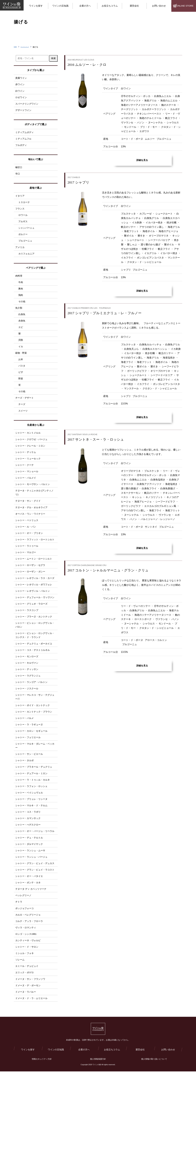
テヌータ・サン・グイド (28, 531)
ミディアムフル (23, 143)
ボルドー (23, 244)
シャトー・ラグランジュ (28, 735)
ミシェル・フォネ (25, 1051)
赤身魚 (22, 336)
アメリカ (20, 258)
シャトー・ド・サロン (27, 1044)
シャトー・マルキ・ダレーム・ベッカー (35, 811)
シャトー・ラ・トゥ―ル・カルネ (33, 849)
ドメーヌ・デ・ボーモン (28, 1086)
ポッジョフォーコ (25, 1002)
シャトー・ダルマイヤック (30, 923)
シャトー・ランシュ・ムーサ (31, 930)
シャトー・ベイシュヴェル (30, 863)
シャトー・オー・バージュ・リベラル (35, 907)
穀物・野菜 (21, 371)
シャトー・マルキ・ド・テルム (32, 877)
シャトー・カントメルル (28, 457)
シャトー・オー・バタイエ (30, 967)
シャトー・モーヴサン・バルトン (33, 513)
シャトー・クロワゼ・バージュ (32, 464)
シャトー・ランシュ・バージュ (32, 937)
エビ (20, 343)
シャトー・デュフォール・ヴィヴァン (35, 647)
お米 (20, 378)
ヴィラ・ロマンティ (26, 1023)
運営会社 (140, 1153)
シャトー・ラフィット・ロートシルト (35, 575)
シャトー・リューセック (28, 485)
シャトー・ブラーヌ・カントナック (35, 670)
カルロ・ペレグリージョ (28, 1009)
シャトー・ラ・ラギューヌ (30, 788)
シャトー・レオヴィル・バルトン (33, 638)
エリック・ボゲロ (25, 1072)
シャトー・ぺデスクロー (28, 898)
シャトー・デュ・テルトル (30, 916)
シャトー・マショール (27, 499)
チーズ (22, 427)
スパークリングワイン (27, 106)
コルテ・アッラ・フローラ (30, 1016)
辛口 (17, 179)
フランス (20, 216)
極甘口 (19, 172)
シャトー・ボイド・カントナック (33, 767)
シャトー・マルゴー (26, 592)
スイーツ (23, 434)
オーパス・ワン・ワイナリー (31, 545)
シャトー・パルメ (25, 781)
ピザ (20, 392)
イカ (20, 364)
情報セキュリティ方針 (42, 1163)
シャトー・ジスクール (27, 749)
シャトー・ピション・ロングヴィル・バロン (33, 679)
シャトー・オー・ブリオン (30, 566)
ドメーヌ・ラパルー (26, 1093)
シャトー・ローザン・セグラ (31, 606)
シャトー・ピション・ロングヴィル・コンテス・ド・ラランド (33, 691)
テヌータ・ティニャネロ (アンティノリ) (35, 522)
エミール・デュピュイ (27, 1065)
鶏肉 (20, 308)
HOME (16, 47)
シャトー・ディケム (26, 478)
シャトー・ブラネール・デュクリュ (35, 835)
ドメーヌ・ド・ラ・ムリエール (32, 1100)
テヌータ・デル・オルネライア (32, 538)
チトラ (19, 995)
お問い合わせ (168, 1153)
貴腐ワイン (21, 78)
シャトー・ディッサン (27, 728)
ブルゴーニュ (25, 251)
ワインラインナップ (32, 47)
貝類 (20, 357)
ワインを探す (28, 1153)
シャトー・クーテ (25, 492)
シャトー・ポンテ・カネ (28, 974)
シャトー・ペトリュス (27, 552)
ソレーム (20, 1058)
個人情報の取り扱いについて (154, 1163)
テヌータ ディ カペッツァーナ (32, 981)
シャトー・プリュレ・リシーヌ (32, 870)
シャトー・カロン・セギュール (32, 795)
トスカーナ (24, 209)
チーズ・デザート (25, 420)
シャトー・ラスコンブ (27, 663)
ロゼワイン (21, 99)
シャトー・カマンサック (28, 891)
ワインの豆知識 (55, 1153)
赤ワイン (20, 85)
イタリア (20, 202)
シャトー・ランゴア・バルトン (32, 742)
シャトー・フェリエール (28, 802)
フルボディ (21, 150)
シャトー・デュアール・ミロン (32, 842)
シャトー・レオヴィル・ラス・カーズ (35, 622)
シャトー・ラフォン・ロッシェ (32, 856)
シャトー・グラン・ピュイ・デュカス (35, 946)
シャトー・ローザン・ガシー (31, 613)
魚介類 (19, 322)
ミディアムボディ (25, 136)
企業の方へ (84, 1153)
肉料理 (19, 287)
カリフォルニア (27, 265)
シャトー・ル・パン (26, 559)
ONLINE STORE (184, 5)
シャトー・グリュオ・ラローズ (32, 656)
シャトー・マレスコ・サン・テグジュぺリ (35, 758)
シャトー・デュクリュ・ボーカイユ (35, 700)
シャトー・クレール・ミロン (31, 471)
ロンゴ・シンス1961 (26, 1030)
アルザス (23, 230)
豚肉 (20, 301)
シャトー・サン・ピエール (30, 821)
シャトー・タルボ (25, 828)
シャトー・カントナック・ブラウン (35, 774)
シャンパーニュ (27, 237)
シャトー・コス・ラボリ (28, 884)
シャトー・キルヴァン (27, 721)
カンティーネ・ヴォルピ (28, 1037)
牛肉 (20, 294)
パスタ (22, 385)
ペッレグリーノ (23, 988)
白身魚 (22, 329)
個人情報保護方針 (98, 1163)
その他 (22, 315)
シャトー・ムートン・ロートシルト (35, 599)
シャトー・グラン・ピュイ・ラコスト (35, 957)
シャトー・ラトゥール (27, 585)
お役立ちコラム (112, 1153)
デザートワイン (23, 113)
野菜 (20, 399)
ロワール (23, 223)
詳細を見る (142, 160)
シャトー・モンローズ (27, 714)
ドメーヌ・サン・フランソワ (31, 1079)
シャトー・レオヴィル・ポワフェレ (35, 631)
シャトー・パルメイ (26, 506)
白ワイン (20, 92)
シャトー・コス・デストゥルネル (33, 707)
